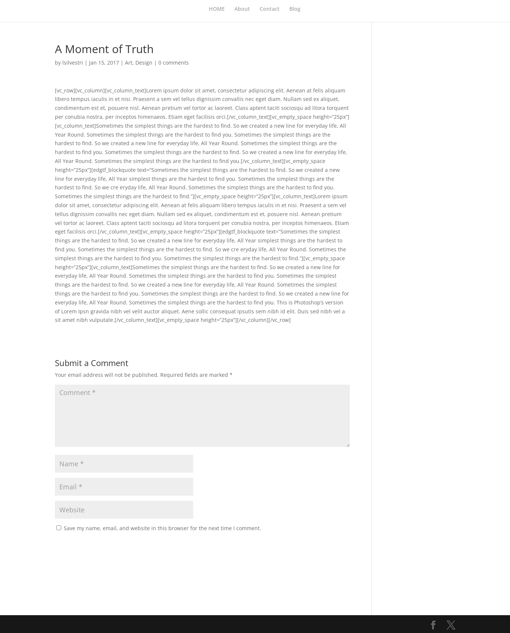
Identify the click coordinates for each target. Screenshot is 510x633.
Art (128, 62)
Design (143, 62)
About (242, 9)
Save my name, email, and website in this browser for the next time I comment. (162, 528)
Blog (294, 9)
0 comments (173, 62)
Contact (270, 9)
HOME (217, 9)
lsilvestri (72, 62)
